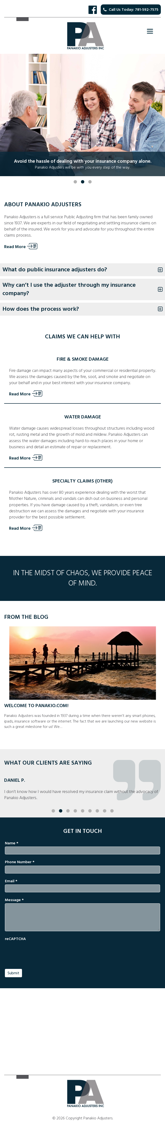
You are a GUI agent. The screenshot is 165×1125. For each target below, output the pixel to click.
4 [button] (75, 801)
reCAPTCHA (15, 938)
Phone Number (19, 862)
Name (11, 843)
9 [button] (112, 801)
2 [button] (82, 172)
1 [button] (75, 172)
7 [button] (97, 801)
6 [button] (90, 801)
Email (11, 881)
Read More (15, 247)
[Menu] (150, 31)
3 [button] (90, 172)
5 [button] (82, 801)
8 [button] (104, 801)
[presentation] (42, 952)
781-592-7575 (146, 9)
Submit (13, 973)
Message (14, 900)
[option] (82, 115)
